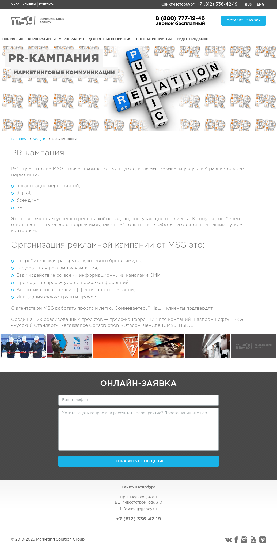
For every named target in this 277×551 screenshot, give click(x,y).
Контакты (46, 4)
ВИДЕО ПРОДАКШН (192, 39)
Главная (18, 139)
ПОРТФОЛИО (12, 39)
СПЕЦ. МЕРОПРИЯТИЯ (154, 39)
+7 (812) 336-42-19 (217, 4)
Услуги (39, 139)
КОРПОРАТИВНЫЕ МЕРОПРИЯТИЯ (56, 39)
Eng (260, 4)
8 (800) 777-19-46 (180, 18)
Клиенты (29, 4)
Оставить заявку (244, 20)
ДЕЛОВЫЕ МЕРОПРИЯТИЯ (110, 39)
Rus (248, 4)
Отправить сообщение (138, 461)
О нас (15, 4)
